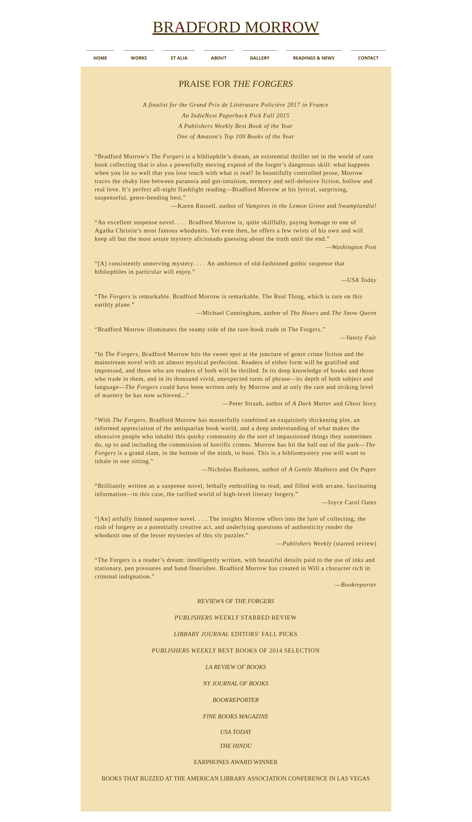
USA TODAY (235, 732)
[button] (179, 55)
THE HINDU (236, 745)
